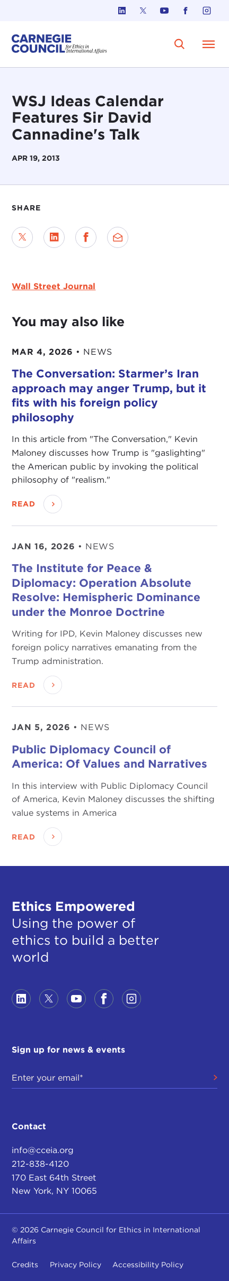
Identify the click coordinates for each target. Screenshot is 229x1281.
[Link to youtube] (164, 10)
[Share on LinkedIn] (54, 237)
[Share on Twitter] (22, 237)
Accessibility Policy (147, 1264)
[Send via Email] (117, 237)
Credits (25, 1264)
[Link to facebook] (185, 10)
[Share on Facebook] (85, 237)
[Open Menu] (208, 43)
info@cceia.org (43, 1150)
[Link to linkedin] (122, 10)
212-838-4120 (40, 1164)
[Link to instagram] (206, 10)
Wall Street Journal (53, 286)
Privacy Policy (75, 1264)
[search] (180, 44)
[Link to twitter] (143, 10)
